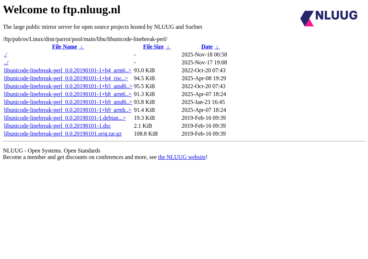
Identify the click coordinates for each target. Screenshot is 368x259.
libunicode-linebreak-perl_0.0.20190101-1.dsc (57, 126)
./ (5, 54)
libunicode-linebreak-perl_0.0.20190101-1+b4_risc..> (66, 78)
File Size (153, 47)
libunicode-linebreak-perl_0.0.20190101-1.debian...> (65, 118)
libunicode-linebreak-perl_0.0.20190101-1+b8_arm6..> (68, 94)
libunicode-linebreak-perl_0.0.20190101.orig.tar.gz (62, 134)
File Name (64, 47)
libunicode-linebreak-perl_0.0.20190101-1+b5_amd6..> (68, 86)
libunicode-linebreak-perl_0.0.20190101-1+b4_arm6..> (68, 70)
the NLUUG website (182, 157)
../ (6, 62)
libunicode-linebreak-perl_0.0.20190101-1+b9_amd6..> (68, 102)
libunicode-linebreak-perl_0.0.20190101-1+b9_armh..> (68, 110)
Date (207, 47)
